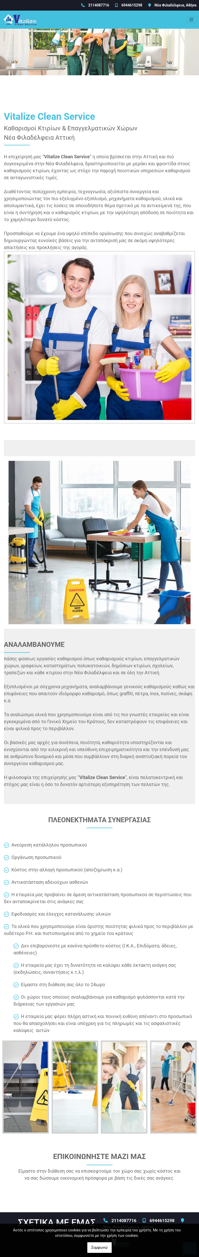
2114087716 (98, 5)
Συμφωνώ (99, 1247)
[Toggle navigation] (191, 19)
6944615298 (131, 5)
